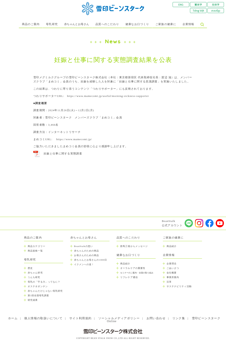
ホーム (13, 318)
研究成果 (33, 300)
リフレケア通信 (129, 277)
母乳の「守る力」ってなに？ (44, 282)
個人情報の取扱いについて (43, 318)
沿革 (169, 282)
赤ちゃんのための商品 (86, 250)
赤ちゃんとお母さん (76, 24)
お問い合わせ (156, 318)
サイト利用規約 (80, 318)
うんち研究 (34, 277)
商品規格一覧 (35, 250)
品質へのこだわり (107, 24)
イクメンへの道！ (84, 264)
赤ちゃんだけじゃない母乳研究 (45, 291)
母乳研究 (52, 24)
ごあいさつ (173, 268)
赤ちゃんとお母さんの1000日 (90, 260)
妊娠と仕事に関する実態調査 (63, 153)
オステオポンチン (38, 286)
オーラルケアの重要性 (132, 268)
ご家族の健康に (165, 24)
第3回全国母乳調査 (38, 295)
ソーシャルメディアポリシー (119, 318)
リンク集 (178, 318)
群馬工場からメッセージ (134, 246)
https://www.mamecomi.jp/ (74, 139)
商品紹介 (125, 263)
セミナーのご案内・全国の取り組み (136, 273)
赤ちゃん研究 (35, 272)
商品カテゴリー (36, 246)
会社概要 (172, 272)
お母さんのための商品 (86, 255)
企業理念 (172, 263)
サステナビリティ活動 (179, 286)
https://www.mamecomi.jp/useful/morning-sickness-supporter (108, 96)
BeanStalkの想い (83, 246)
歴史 (30, 268)
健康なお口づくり (137, 24)
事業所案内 (173, 277)
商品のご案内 (31, 24)
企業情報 (188, 24)
